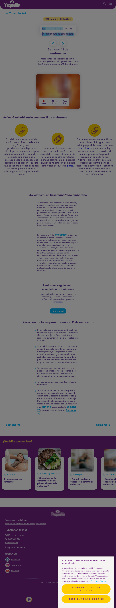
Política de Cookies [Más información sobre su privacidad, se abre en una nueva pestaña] (98, 581)
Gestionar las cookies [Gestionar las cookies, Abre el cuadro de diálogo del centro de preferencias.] (86, 599)
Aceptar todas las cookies (86, 589)
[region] (86, 582)
